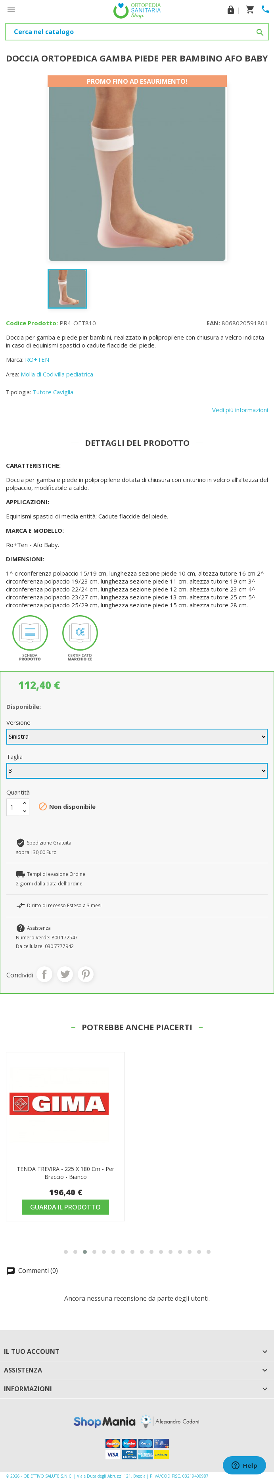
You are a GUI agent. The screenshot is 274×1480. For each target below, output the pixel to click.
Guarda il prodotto (65, 1207)
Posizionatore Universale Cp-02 (65, 1169)
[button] (66, 1252)
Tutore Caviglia (53, 392)
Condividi (44, 974)
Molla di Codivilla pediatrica (57, 374)
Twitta (65, 974)
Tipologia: (18, 392)
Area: (12, 374)
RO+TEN (37, 359)
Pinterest (86, 974)
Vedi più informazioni (240, 410)
